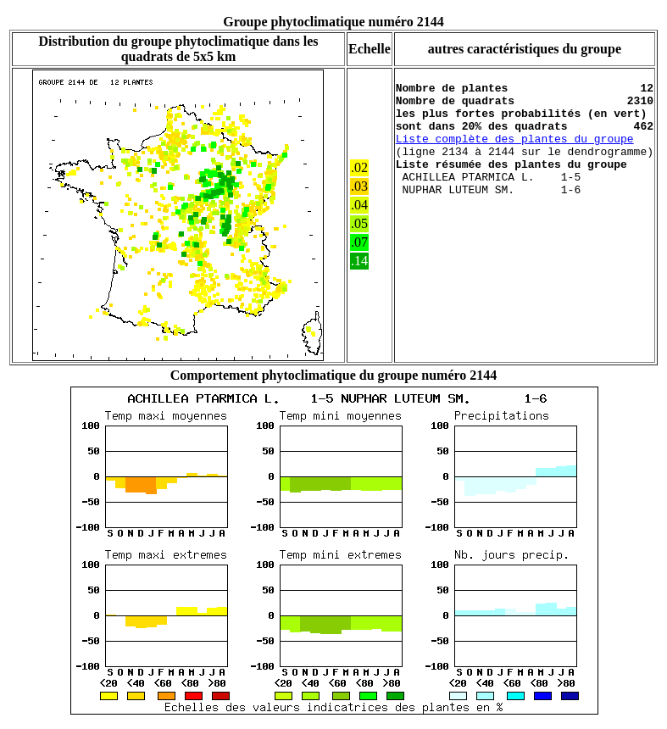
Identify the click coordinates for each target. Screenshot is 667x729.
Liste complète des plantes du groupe (515, 153)
